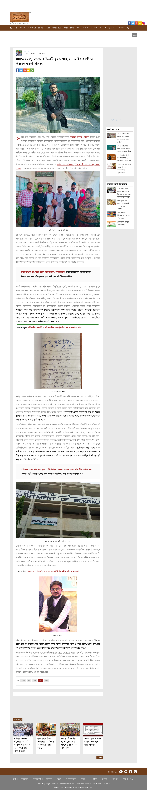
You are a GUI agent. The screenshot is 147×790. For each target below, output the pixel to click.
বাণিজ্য (23, 680)
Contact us (106, 783)
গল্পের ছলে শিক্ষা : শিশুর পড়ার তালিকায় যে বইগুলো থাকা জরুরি (45, 743)
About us (55, 783)
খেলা (72, 28)
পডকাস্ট (121, 28)
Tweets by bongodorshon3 (114, 120)
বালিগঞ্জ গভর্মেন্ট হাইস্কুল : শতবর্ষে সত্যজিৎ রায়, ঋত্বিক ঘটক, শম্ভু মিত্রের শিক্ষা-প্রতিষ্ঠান (22, 744)
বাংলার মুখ (32, 28)
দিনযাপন (132, 779)
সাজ (29, 680)
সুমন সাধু (27, 51)
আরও (100, 757)
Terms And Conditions (83, 783)
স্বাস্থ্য (35, 680)
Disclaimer (97, 783)
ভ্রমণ (48, 28)
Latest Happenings (43, 783)
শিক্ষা (40, 680)
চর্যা (16, 28)
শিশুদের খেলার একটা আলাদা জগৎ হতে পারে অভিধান (92, 741)
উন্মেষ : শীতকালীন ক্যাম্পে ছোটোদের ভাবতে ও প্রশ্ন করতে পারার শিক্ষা (69, 743)
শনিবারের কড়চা (110, 28)
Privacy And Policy (67, 783)
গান (101, 28)
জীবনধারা (94, 28)
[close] (135, 35)
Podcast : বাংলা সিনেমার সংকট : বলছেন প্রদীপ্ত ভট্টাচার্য (124, 158)
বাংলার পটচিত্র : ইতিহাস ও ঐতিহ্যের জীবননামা (123, 215)
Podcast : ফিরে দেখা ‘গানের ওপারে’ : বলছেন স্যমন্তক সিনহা (124, 149)
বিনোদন (41, 28)
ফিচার (66, 28)
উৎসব (78, 28)
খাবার (46, 680)
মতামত (85, 28)
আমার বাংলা (56, 28)
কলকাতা (23, 28)
